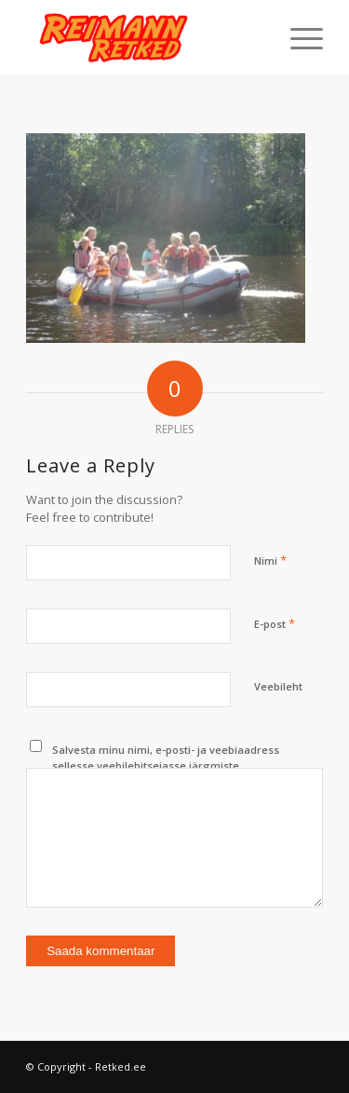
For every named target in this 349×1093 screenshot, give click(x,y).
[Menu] (297, 37)
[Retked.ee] (144, 37)
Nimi (270, 560)
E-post (274, 623)
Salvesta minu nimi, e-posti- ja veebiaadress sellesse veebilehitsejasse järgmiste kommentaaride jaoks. (165, 765)
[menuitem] (297, 37)
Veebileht (278, 686)
